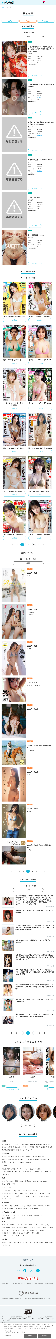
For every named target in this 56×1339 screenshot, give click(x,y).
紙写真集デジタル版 (9, 1169)
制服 (19, 1181)
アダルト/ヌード (21, 1236)
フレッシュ (8, 1196)
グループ (27, 1215)
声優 (6, 1227)
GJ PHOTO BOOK (38, 1156)
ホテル (39, 1215)
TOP (3, 7)
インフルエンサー (36, 1230)
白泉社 (4, 1150)
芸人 (36, 1233)
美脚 (24, 1193)
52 (34, 544)
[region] (28, 1331)
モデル (44, 1225)
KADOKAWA (25, 1144)
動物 (49, 1242)
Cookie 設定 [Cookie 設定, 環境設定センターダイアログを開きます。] (7, 1335)
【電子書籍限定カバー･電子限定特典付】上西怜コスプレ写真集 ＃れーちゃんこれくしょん (41, 49)
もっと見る (28, 1125)
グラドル (8, 1225)
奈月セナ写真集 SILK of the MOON (40, 160)
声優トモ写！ (39, 1171)
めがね (42, 1181)
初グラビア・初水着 (23, 1242)
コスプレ (8, 1181)
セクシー (22, 1208)
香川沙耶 (30, 237)
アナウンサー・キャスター (14, 1230)
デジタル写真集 (9, 21)
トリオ (16, 1215)
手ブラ (7, 1242)
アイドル (22, 1225)
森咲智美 (30, 200)
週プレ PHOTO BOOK (9, 1156)
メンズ (39, 1242)
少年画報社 (31, 1147)
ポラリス (48, 1171)
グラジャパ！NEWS (45, 21)
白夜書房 (10, 1150)
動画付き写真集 (35, 1169)
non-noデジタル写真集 (26, 1159)
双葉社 (16, 1150)
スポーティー (23, 1196)
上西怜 (30, 53)
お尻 (33, 1190)
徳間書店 (44, 1147)
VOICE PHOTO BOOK (10, 1171)
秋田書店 (5, 1144)
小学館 (23, 1147)
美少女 (7, 1206)
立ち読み (35, 75)
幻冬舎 (4, 1147)
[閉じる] (52, 1326)
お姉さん (20, 1206)
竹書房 (37, 1147)
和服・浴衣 (9, 1184)
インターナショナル (40, 1196)
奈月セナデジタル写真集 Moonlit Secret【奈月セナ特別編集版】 (41, 123)
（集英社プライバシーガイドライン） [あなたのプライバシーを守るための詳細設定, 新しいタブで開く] (14, 1332)
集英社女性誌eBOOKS (42, 1159)
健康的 (45, 1193)
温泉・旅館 (9, 1218)
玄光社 (50, 1144)
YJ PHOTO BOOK (24, 1156)
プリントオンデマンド (26, 1171)
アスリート (8, 1236)
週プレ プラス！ (27, 21)
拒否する (44, 1335)
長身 (34, 1193)
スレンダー (9, 1190)
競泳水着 (31, 1181)
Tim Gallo (39, 97)
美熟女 (32, 1206)
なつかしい (45, 1206)
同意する (30, 1335)
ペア (6, 1215)
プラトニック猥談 (34, 197)
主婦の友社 (17, 1147)
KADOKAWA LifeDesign (38, 1144)
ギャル (7, 1199)
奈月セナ (30, 89)
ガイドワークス (14, 1144)
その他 (7, 1245)
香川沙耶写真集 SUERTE (36, 235)
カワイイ (8, 1208)
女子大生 (17, 1227)
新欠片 (50, 1147)
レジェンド (24, 1233)
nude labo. (5, 1174)
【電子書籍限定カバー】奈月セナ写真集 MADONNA (41, 86)
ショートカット (10, 1193)
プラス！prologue (23, 1169)
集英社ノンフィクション (10, 1162)
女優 (33, 1225)
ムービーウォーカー (27, 1150)
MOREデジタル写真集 (9, 1159)
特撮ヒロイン (9, 1233)
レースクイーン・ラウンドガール (39, 1227)
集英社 (9, 1147)
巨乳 (23, 1190)
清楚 (34, 1208)
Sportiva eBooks (25, 1162)
